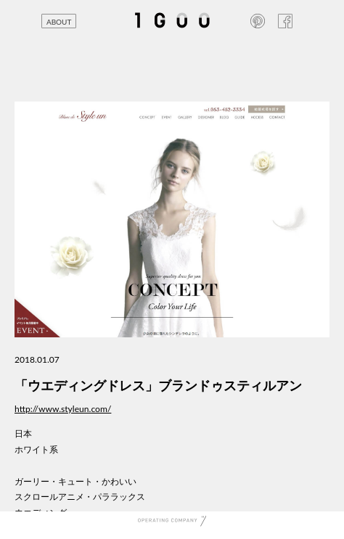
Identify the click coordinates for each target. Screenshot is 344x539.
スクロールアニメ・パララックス (80, 496)
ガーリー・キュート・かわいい (75, 481)
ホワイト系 (36, 449)
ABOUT (59, 21)
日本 (23, 433)
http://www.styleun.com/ (63, 408)
